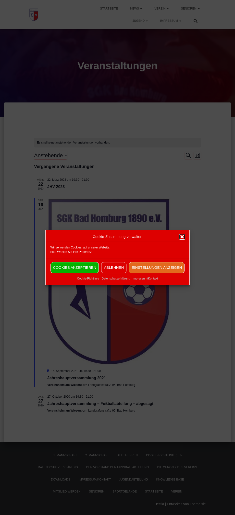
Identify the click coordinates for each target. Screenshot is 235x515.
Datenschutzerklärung (115, 284)
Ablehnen (114, 273)
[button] (182, 242)
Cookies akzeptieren (74, 273)
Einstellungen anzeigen (157, 273)
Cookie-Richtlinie (88, 284)
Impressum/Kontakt (145, 284)
